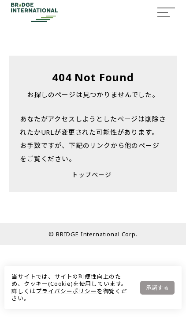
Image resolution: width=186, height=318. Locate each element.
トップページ (91, 174)
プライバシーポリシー (66, 291)
